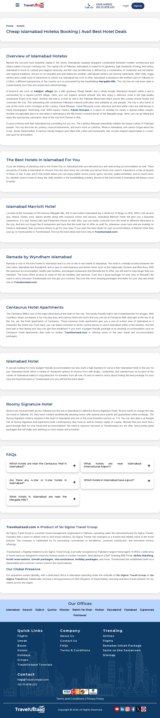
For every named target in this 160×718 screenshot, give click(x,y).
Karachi (27, 609)
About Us (67, 636)
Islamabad (13, 609)
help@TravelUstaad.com (33, 679)
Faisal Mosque (80, 109)
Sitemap (109, 655)
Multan (99, 609)
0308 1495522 (104, 4)
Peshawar (80, 615)
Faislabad (130, 609)
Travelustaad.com (106, 231)
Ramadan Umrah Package (122, 645)
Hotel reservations (18, 559)
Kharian (64, 609)
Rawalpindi (114, 609)
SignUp (138, 5)
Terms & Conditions (75, 650)
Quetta (52, 609)
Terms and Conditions (70, 698)
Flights (23, 636)
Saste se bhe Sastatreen (122, 650)
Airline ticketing (143, 555)
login (126, 5)
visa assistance (64, 559)
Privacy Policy (95, 698)
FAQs (64, 645)
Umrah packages (42, 559)
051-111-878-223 (105, 7)
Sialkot (39, 609)
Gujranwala (147, 609)
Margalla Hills (107, 81)
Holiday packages (86, 559)
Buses (22, 645)
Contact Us (68, 640)
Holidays (24, 655)
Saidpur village (43, 91)
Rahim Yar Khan (82, 609)
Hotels (21, 25)
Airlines (109, 636)
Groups (23, 659)
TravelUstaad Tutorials (35, 664)
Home (9, 25)
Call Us (89, 7)
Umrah (22, 640)
